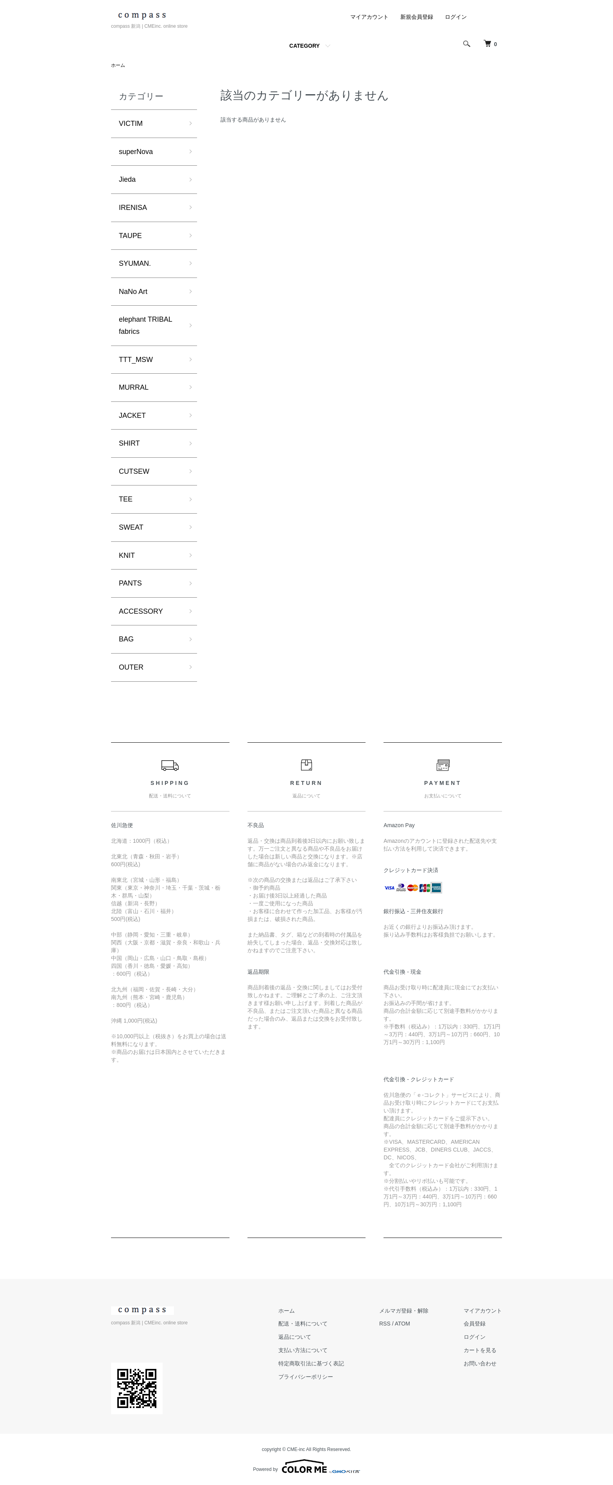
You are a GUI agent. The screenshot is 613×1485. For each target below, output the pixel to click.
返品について (294, 1337)
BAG (126, 639)
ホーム (118, 65)
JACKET (132, 415)
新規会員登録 (416, 17)
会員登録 (475, 1323)
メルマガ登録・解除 (403, 1311)
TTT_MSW (136, 360)
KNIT (127, 555)
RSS (385, 1323)
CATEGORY (304, 46)
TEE (126, 499)
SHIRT (129, 443)
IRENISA (133, 207)
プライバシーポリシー (305, 1377)
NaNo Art (133, 292)
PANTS (130, 583)
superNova (136, 152)
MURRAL (134, 387)
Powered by (306, 1466)
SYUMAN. (135, 263)
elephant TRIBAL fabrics (145, 325)
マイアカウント (369, 17)
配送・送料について (303, 1323)
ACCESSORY (141, 611)
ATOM (402, 1323)
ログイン (456, 17)
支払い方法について (303, 1350)
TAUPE (130, 236)
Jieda (127, 179)
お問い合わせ (480, 1363)
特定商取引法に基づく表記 (311, 1363)
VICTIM (131, 123)
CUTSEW (134, 471)
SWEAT (131, 527)
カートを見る (480, 1350)
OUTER (131, 667)
